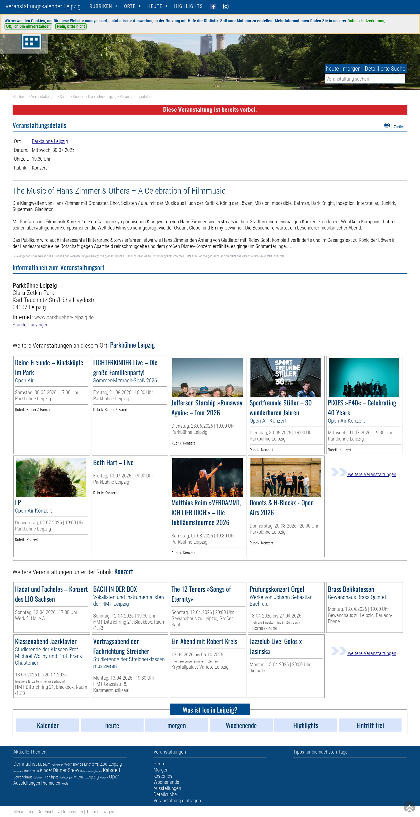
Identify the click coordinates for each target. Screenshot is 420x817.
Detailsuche (165, 794)
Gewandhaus (22, 777)
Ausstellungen (26, 783)
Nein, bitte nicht (71, 26)
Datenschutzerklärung (366, 20)
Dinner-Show (66, 770)
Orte (130, 6)
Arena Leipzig (86, 777)
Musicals (17, 771)
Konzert (79, 96)
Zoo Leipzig (111, 764)
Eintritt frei (91, 764)
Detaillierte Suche (385, 68)
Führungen (57, 764)
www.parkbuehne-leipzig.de (64, 317)
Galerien (37, 777)
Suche (64, 96)
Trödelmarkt (31, 771)
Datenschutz (49, 811)
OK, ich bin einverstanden (28, 26)
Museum (44, 764)
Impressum (73, 811)
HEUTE (154, 6)
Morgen (104, 777)
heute (332, 68)
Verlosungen (66, 777)
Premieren (50, 783)
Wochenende (73, 764)
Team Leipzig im (100, 811)
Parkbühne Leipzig (102, 96)
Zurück (399, 127)
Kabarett (112, 770)
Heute (64, 783)
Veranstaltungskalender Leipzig (43, 6)
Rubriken (100, 6)
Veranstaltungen (43, 96)
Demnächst (25, 763)
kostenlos (162, 776)
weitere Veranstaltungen (363, 474)
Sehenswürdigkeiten (91, 771)
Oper (114, 776)
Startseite (20, 96)
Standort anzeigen (30, 325)
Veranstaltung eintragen (177, 800)
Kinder (46, 770)
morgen (352, 68)
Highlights (188, 6)
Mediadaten (23, 811)
